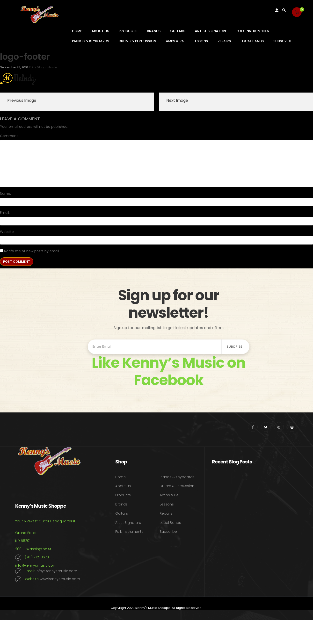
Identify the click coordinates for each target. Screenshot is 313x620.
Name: (5, 193)
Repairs (224, 41)
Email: (5, 212)
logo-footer (49, 67)
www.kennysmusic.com (60, 579)
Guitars (177, 30)
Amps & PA (175, 41)
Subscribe (282, 41)
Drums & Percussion (137, 41)
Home (77, 30)
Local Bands (252, 41)
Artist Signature (211, 30)
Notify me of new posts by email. (32, 251)
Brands (153, 30)
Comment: (9, 135)
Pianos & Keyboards (90, 41)
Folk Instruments (252, 30)
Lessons (201, 41)
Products (128, 30)
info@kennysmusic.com (36, 565)
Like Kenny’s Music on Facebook (168, 371)
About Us (100, 30)
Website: (7, 231)
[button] (297, 12)
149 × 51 (34, 67)
